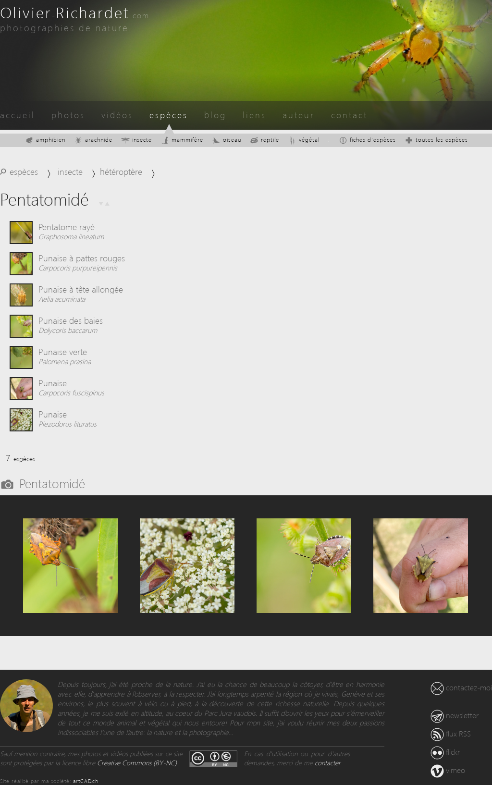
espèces (168, 115)
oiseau (226, 139)
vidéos (117, 115)
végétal (304, 139)
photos (68, 115)
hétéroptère (121, 171)
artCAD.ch (85, 781)
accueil (17, 115)
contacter (328, 762)
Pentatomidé (52, 482)
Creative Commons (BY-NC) (137, 762)
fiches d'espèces (367, 139)
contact (349, 115)
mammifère (181, 139)
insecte (136, 139)
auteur (299, 115)
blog (215, 115)
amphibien (45, 139)
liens (254, 115)
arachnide (93, 139)
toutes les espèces (436, 139)
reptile (264, 139)
